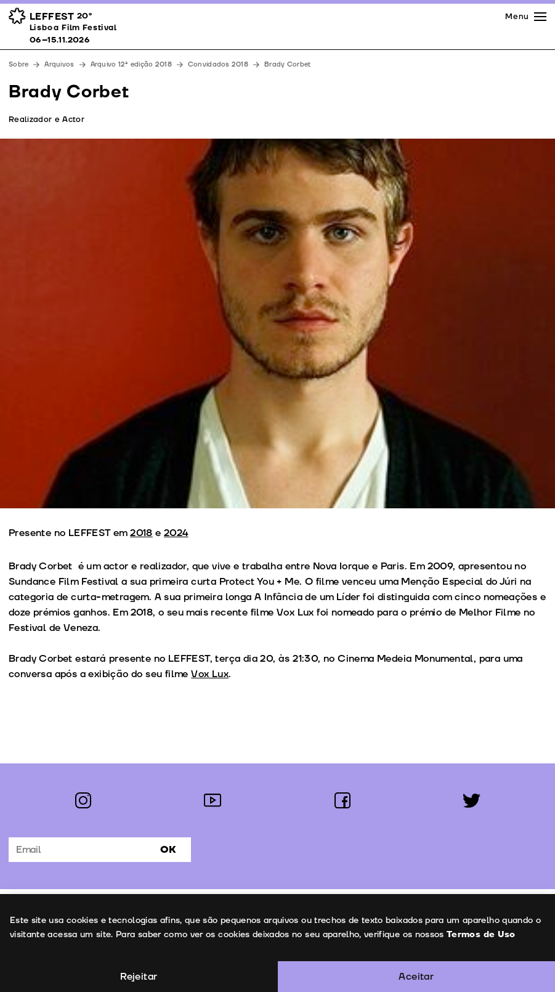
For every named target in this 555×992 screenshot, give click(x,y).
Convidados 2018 (218, 64)
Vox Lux (210, 674)
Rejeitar (138, 976)
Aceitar (416, 976)
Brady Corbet (287, 64)
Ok (168, 849)
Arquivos (59, 64)
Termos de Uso (480, 934)
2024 (176, 533)
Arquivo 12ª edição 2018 (131, 64)
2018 (141, 533)
